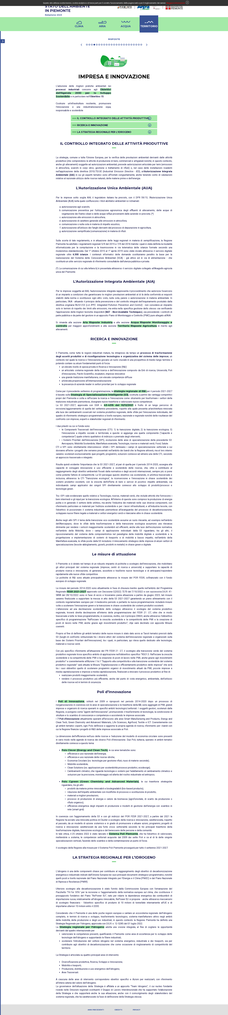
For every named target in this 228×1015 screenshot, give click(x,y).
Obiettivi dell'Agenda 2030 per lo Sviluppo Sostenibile (83, 93)
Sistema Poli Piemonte (123, 833)
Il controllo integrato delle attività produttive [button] (113, 118)
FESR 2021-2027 (76, 591)
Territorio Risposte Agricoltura (137, 326)
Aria (102, 26)
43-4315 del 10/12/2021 (118, 405)
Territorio (149, 26)
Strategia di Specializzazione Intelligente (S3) (99, 394)
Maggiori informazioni (175, 3)
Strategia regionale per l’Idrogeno (81, 927)
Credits (118, 1010)
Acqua (126, 26)
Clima (79, 26)
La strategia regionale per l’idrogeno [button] (104, 132)
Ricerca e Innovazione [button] (92, 125)
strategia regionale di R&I (130, 391)
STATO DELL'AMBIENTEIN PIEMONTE (78, 10)
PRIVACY (136, 1010)
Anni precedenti (96, 1010)
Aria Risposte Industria (98, 322)
